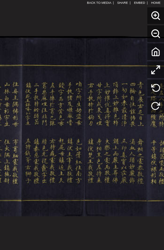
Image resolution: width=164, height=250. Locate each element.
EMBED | (141, 3)
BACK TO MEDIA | (100, 3)
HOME (156, 3)
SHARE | (123, 3)
